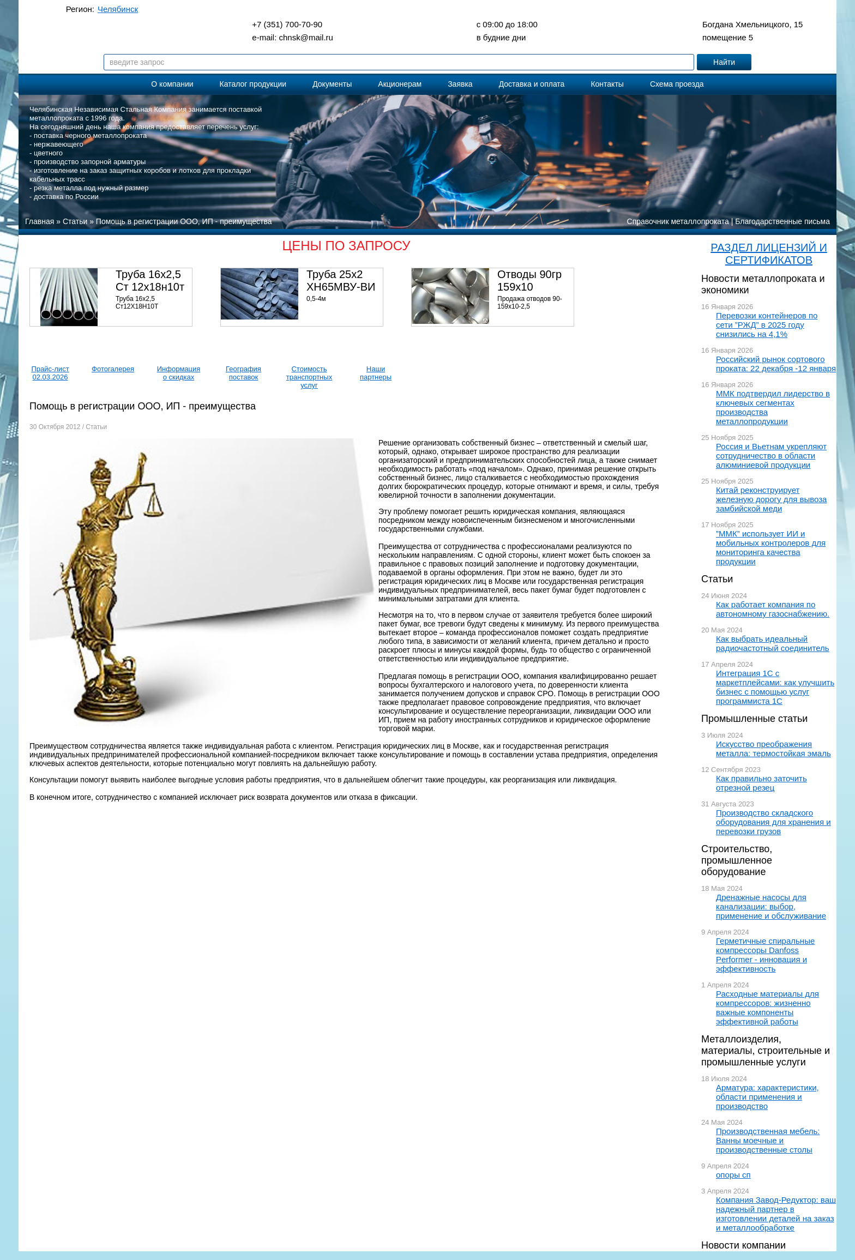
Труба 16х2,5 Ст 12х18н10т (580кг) (150, 286)
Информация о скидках (179, 373)
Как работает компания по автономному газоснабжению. (772, 609)
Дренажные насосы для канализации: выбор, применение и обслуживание (771, 906)
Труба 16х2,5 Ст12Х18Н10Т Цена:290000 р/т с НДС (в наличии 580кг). (151, 310)
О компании (172, 84)
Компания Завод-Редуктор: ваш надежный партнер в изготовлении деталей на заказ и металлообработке (776, 1213)
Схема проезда (677, 84)
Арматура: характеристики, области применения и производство (767, 1097)
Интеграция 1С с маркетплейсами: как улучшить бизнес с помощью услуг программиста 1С (775, 687)
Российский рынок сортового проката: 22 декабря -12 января (776, 363)
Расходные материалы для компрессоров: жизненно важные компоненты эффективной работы (767, 1007)
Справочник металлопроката (678, 221)
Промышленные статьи (754, 718)
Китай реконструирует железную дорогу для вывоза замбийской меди (771, 499)
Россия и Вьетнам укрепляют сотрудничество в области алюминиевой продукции (771, 455)
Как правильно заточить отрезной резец (761, 783)
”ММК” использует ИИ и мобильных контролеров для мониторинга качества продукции (771, 547)
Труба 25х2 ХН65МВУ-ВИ (340, 280)
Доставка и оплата (532, 84)
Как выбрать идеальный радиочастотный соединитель (772, 643)
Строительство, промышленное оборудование (736, 860)
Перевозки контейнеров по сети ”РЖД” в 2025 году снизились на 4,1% (766, 325)
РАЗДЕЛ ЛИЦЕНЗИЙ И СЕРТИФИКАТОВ (769, 254)
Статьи (717, 579)
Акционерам (400, 84)
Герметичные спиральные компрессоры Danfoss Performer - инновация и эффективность (765, 954)
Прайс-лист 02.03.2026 (50, 373)
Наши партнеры (376, 373)
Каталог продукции (253, 84)
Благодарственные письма (782, 221)
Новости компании (743, 1245)
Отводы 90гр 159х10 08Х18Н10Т (529, 286)
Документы (332, 84)
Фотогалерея (113, 369)
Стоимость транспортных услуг (309, 377)
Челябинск (118, 9)
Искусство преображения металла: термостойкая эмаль (773, 748)
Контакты (607, 84)
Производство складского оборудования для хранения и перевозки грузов (773, 822)
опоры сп (733, 1174)
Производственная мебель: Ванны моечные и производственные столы (768, 1140)
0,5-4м (316, 299)
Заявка (460, 84)
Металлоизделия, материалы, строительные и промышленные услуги (765, 1051)
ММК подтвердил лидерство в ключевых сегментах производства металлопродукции (773, 407)
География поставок (243, 373)
